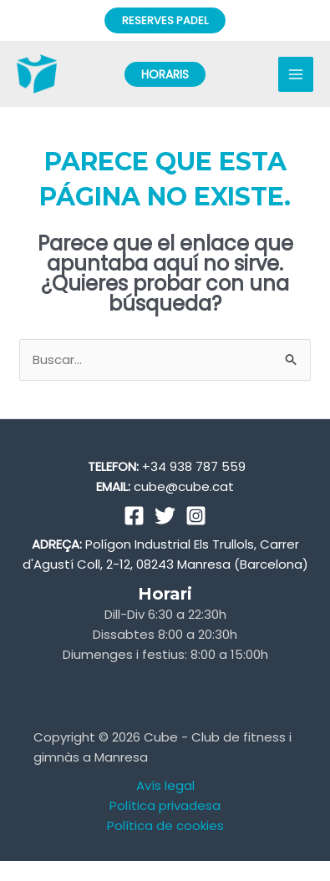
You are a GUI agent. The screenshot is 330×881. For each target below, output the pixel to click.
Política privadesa (165, 805)
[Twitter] (165, 515)
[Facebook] (134, 515)
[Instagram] (195, 515)
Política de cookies (165, 825)
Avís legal (165, 785)
